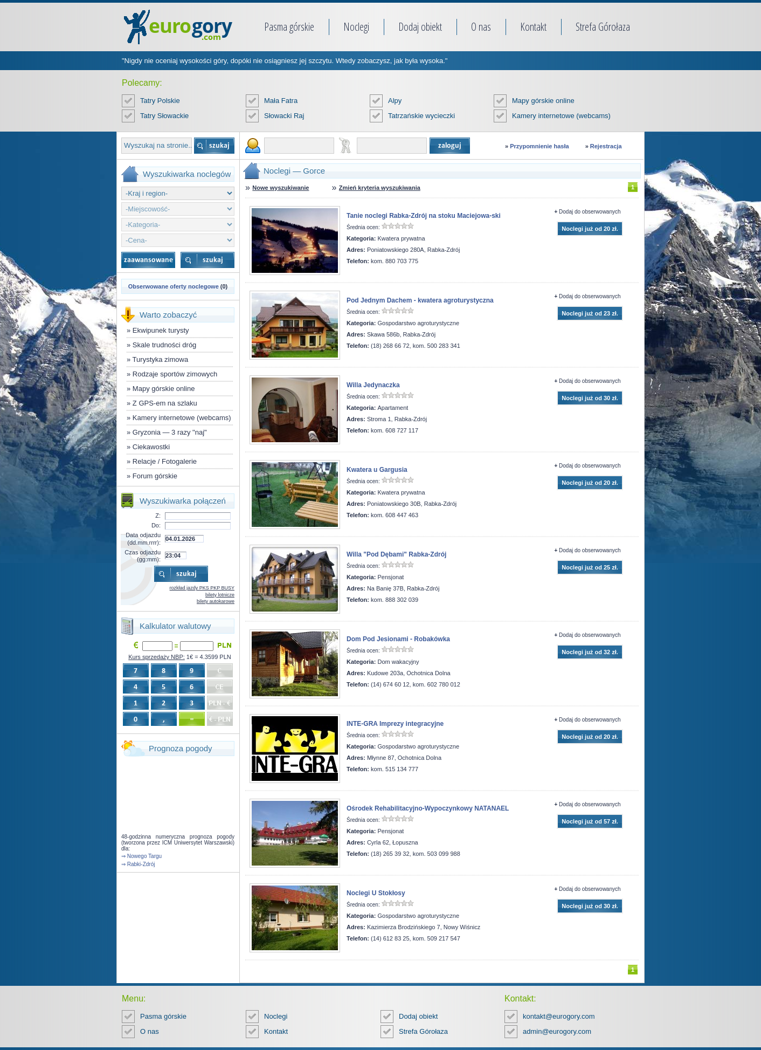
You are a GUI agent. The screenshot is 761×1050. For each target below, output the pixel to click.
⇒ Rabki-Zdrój (138, 864)
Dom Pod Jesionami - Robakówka (398, 639)
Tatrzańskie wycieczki (421, 116)
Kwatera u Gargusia (377, 469)
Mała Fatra (281, 101)
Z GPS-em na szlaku (165, 403)
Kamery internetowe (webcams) (561, 116)
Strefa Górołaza (603, 26)
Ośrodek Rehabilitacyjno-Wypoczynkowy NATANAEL (428, 808)
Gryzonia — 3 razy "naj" (170, 432)
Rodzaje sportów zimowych (175, 374)
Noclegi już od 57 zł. (590, 821)
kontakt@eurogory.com (559, 1016)
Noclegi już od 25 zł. (590, 567)
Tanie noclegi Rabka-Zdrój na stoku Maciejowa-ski (424, 215)
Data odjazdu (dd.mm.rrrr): (143, 538)
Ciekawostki (151, 447)
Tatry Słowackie (164, 116)
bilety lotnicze (219, 595)
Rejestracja (606, 146)
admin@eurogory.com (557, 1031)
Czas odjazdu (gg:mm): (142, 555)
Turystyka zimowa (161, 359)
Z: (158, 515)
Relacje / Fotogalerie (165, 461)
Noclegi (356, 26)
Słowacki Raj (284, 116)
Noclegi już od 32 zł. (590, 652)
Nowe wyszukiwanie (280, 187)
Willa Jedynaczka (373, 385)
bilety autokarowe (215, 601)
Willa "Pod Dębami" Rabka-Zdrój (396, 554)
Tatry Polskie (160, 101)
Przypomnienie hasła (539, 146)
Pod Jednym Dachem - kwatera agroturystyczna (420, 300)
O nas (481, 26)
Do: (156, 525)
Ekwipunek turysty (161, 330)
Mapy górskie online (543, 101)
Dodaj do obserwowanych (590, 212)
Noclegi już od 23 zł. (590, 313)
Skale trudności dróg (165, 345)
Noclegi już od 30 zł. (590, 398)
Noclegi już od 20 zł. (590, 228)
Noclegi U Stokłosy (376, 893)
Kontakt (533, 26)
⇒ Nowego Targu (141, 856)
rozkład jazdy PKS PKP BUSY (202, 588)
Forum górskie (155, 476)
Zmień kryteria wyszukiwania (379, 187)
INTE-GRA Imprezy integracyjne (395, 724)
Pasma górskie (289, 26)
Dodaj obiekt (420, 26)
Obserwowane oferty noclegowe (173, 286)
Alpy (395, 101)
